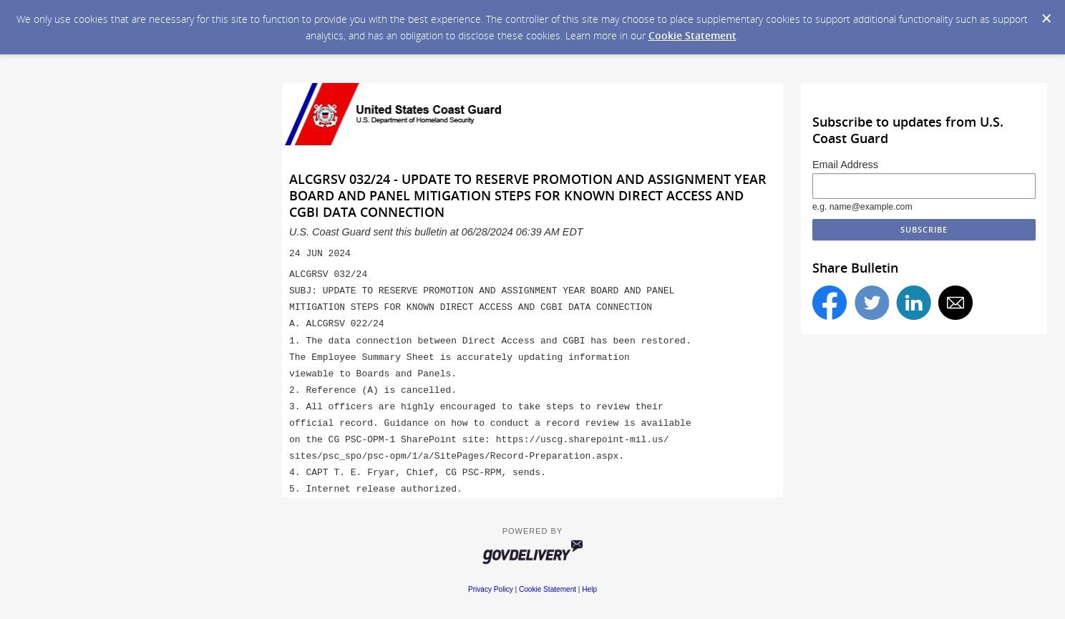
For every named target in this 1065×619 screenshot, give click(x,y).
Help (589, 589)
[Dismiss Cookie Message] (1046, 18)
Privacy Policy (490, 589)
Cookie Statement (692, 35)
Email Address (845, 164)
